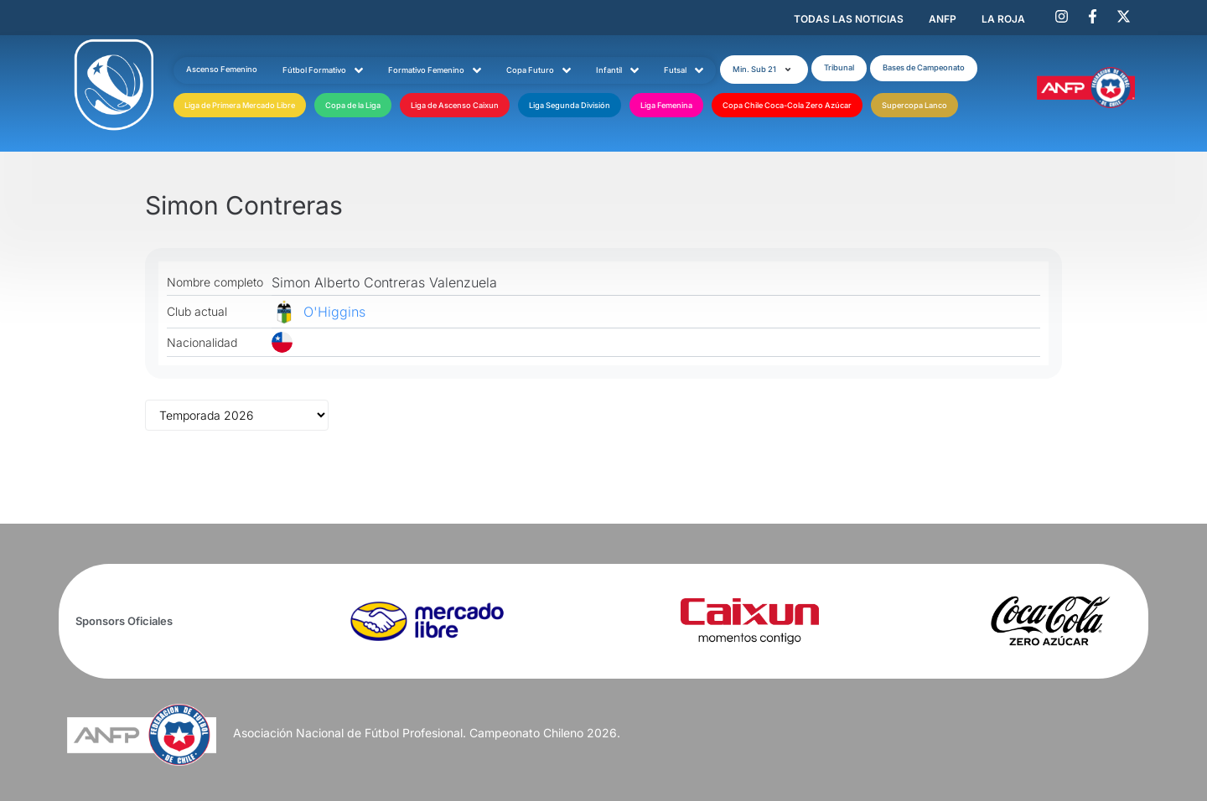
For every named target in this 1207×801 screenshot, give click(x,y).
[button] (764, 69)
